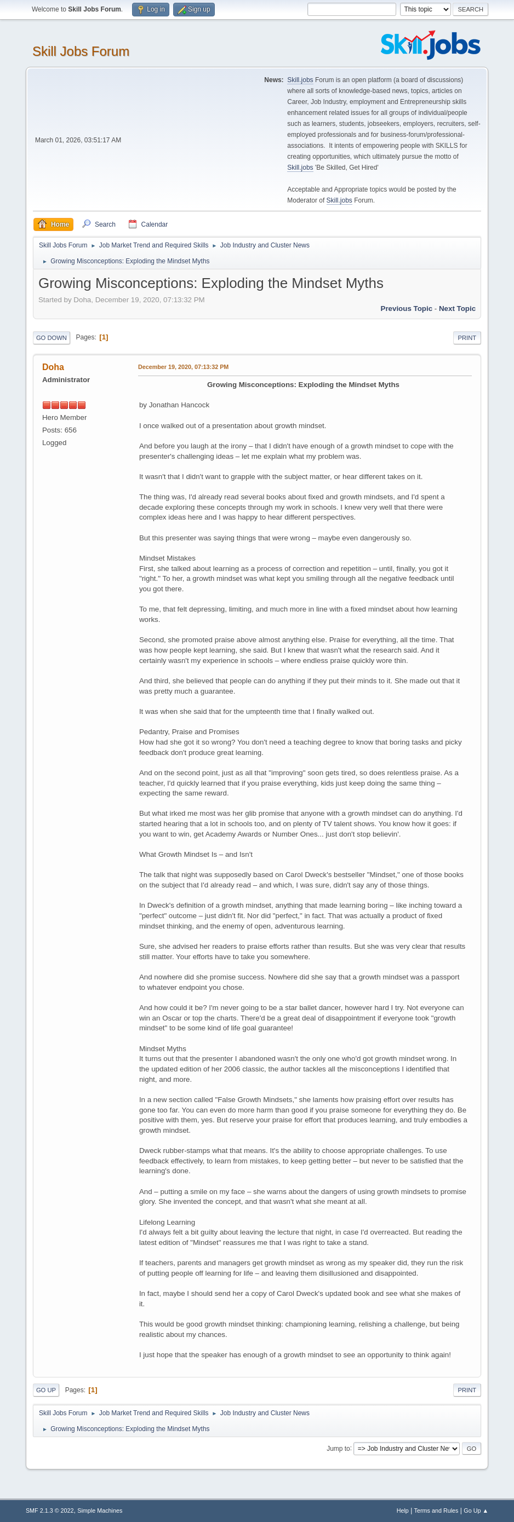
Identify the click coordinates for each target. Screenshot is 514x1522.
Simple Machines (99, 1510)
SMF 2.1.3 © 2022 (50, 1510)
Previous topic (407, 308)
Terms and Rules (436, 1510)
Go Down (51, 338)
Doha (53, 367)
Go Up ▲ (476, 1510)
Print (467, 338)
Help (403, 1510)
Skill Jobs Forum (80, 51)
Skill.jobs (300, 80)
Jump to (338, 1448)
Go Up (46, 1390)
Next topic (457, 308)
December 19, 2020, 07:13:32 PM (183, 367)
